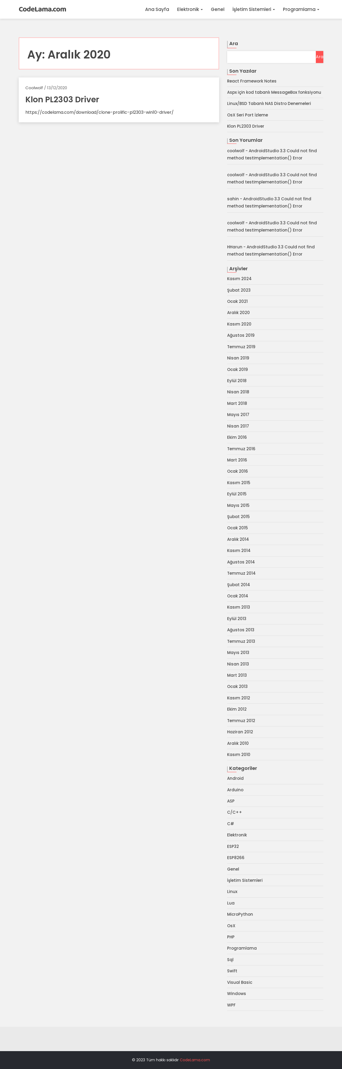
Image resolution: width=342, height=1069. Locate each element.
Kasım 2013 (238, 607)
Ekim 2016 (237, 437)
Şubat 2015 (238, 516)
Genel (217, 9)
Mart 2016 (237, 460)
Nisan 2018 (238, 392)
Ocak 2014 (237, 596)
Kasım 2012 (238, 698)
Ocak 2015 (237, 528)
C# (230, 824)
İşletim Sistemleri (253, 9)
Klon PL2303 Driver (245, 126)
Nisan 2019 (238, 358)
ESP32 (233, 846)
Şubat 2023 (239, 290)
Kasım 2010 (238, 754)
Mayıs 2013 (238, 652)
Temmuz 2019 (241, 347)
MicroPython (240, 914)
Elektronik (190, 9)
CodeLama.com (42, 9)
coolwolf (34, 88)
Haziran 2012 (240, 732)
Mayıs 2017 (238, 414)
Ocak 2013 (237, 686)
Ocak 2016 (237, 471)
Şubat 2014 (238, 585)
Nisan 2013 (238, 664)
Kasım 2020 (239, 324)
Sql (230, 959)
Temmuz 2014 (241, 573)
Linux (232, 891)
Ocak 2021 (237, 301)
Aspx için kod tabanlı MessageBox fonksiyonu (274, 92)
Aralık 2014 (238, 539)
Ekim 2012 (237, 709)
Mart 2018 (237, 403)
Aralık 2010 (238, 743)
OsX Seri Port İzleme (247, 115)
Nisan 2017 (238, 426)
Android (235, 778)
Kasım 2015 (238, 482)
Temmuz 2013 (241, 641)
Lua (231, 903)
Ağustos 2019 (241, 335)
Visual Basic (239, 982)
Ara (233, 43)
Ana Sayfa (157, 9)
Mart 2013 (237, 675)
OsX (231, 926)
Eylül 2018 (237, 380)
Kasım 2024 (239, 278)
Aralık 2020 (238, 312)
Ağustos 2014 (241, 562)
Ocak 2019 (237, 369)
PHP (231, 937)
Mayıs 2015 (238, 505)
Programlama (301, 9)
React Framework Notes (252, 81)
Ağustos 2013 (240, 630)
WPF (231, 1005)
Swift (232, 971)
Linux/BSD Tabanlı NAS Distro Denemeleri (269, 103)
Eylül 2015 (237, 494)
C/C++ (234, 812)
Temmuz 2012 (241, 720)
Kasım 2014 (239, 550)
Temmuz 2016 (241, 449)
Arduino (235, 790)
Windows (236, 993)
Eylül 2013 (236, 618)
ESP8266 (235, 857)
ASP (231, 801)
